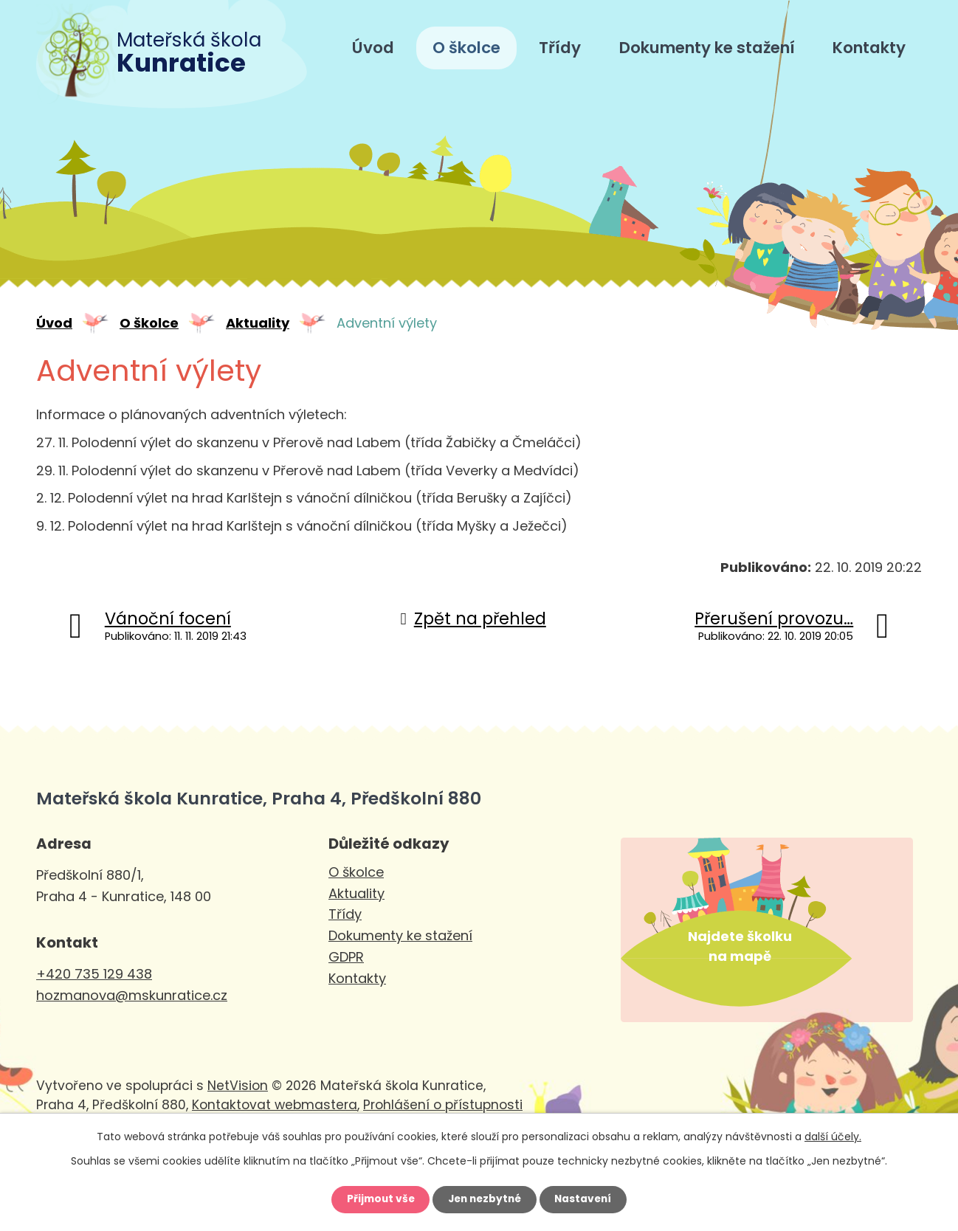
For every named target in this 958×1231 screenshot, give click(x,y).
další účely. (832, 1135)
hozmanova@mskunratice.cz (131, 995)
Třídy (560, 47)
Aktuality (257, 323)
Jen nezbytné (484, 1199)
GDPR (346, 957)
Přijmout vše (377, 1199)
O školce (466, 47)
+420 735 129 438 (94, 974)
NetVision (237, 1102)
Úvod (373, 47)
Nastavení (586, 1199)
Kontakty (869, 47)
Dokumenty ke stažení (707, 47)
